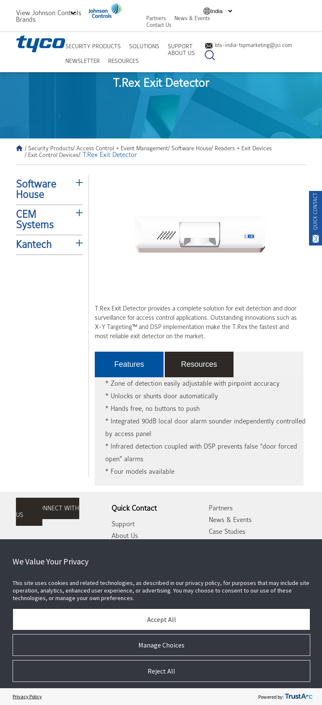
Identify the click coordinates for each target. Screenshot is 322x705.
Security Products (93, 46)
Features (129, 364)
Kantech (34, 244)
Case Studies (227, 531)
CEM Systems (35, 220)
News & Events (192, 18)
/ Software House (189, 148)
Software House (36, 189)
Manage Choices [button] (161, 645)
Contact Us (158, 25)
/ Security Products (49, 148)
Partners (156, 18)
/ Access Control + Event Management (120, 148)
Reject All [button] (161, 671)
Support (180, 46)
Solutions (144, 46)
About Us (181, 53)
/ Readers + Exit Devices (241, 148)
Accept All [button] (161, 619)
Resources (123, 61)
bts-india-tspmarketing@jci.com (248, 45)
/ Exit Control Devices (51, 155)
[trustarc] (298, 696)
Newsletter (82, 61)
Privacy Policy (27, 696)
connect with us (47, 511)
